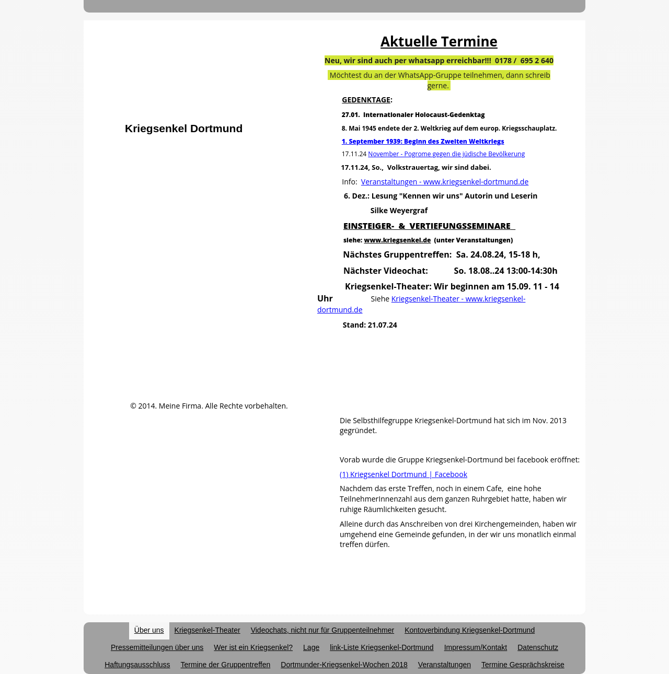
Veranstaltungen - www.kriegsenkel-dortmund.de (444, 182)
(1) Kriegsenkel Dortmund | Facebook (403, 474)
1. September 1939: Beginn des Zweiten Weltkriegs (423, 141)
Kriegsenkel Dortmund (184, 128)
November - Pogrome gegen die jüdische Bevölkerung (446, 153)
